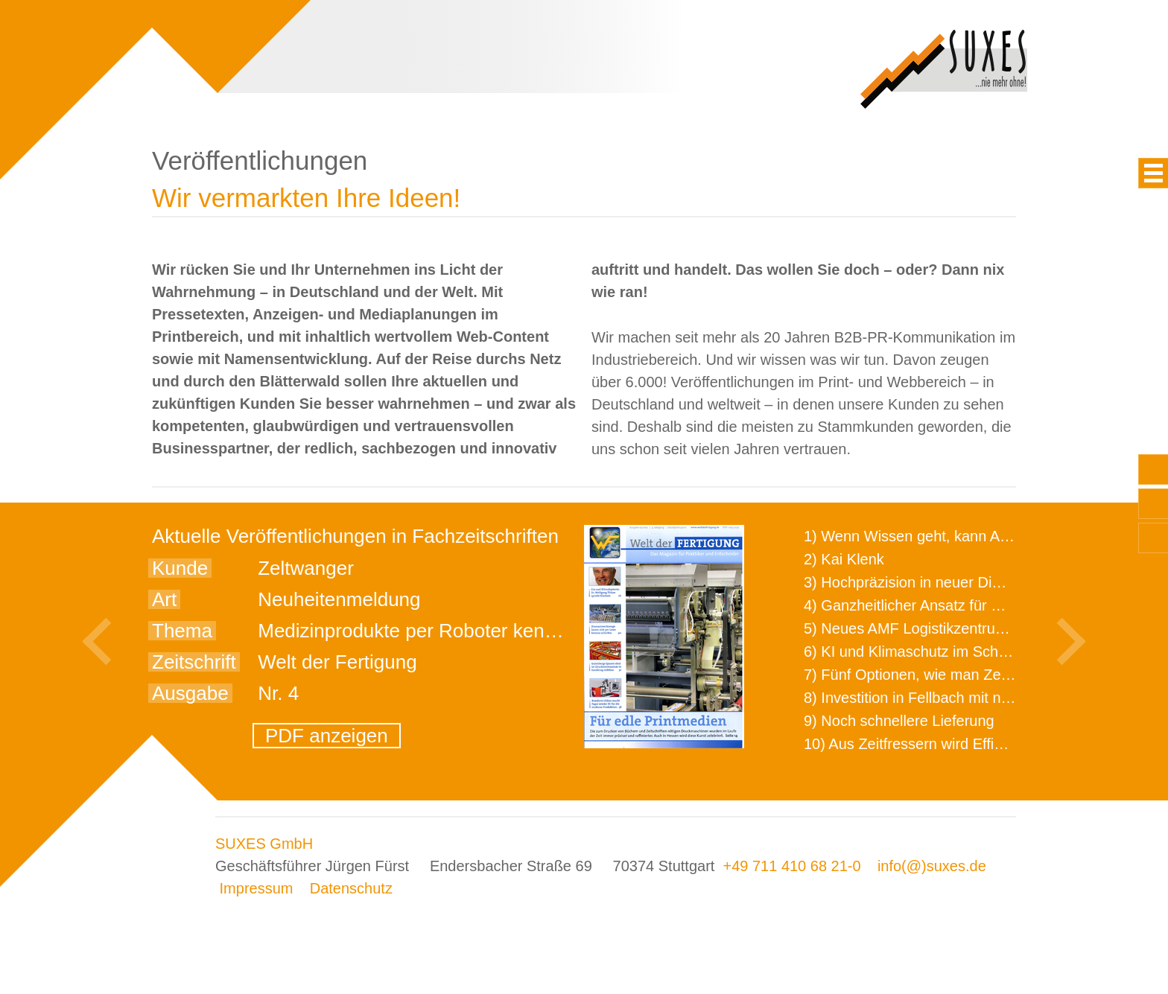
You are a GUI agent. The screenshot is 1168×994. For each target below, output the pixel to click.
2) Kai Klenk (844, 559)
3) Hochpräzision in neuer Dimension (926, 582)
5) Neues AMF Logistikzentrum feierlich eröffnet (960, 628)
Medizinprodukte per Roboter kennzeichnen (445, 630)
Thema (182, 630)
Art (164, 599)
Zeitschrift (194, 662)
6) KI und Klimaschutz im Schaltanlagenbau (948, 651)
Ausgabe (190, 693)
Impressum (256, 888)
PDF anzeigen (326, 735)
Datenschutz (351, 888)
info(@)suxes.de (931, 866)
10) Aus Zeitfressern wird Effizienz (916, 744)
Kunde (180, 568)
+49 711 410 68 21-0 (791, 866)
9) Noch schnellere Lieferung (899, 721)
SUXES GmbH (264, 843)
